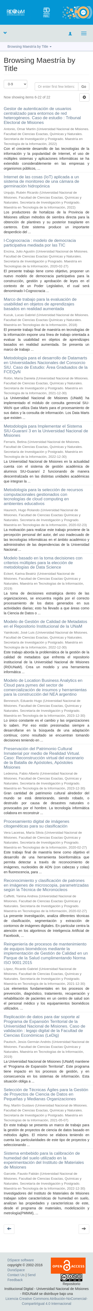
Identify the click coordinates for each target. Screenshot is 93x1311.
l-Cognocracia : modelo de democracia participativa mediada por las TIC (40, 243)
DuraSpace (16, 1270)
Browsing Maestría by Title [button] (29, 46)
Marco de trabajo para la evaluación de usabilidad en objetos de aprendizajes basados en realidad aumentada (40, 304)
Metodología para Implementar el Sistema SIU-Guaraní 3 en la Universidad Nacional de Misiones (46, 431)
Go (83, 87)
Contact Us (16, 1275)
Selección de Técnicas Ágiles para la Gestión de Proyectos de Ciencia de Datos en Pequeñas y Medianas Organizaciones (46, 1094)
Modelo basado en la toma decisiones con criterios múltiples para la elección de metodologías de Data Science (43, 563)
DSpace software (20, 1260)
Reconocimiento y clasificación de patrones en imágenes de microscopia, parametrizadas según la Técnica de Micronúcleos (46, 885)
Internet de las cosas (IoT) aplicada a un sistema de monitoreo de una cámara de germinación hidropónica (41, 181)
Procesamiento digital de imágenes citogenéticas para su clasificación (36, 823)
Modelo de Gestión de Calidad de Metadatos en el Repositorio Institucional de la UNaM (45, 624)
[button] (5, 32)
